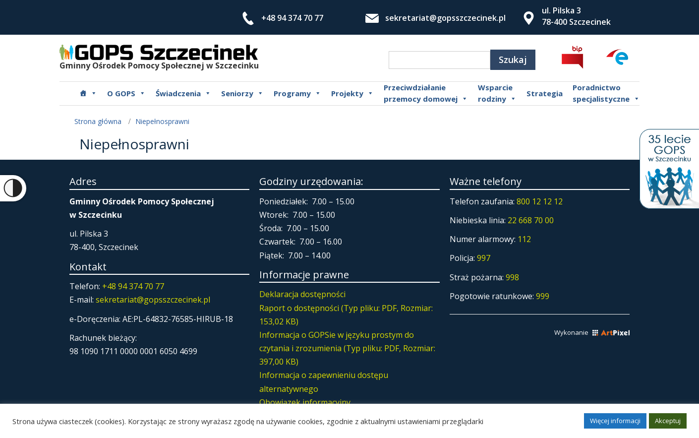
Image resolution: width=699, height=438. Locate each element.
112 (524, 239)
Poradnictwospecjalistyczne (606, 93)
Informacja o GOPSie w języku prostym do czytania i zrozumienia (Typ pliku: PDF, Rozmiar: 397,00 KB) (347, 348)
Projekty (352, 93)
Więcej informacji (615, 420)
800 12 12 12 (540, 201)
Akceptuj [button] (668, 420)
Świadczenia (183, 93)
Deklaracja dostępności (302, 294)
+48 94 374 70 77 (292, 17)
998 (512, 277)
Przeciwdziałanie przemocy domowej (426, 93)
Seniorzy (242, 93)
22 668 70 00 (531, 220)
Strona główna (97, 121)
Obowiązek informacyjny (304, 402)
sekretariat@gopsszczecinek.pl (445, 17)
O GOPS (126, 93)
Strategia (544, 93)
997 (483, 257)
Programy (297, 93)
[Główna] (88, 93)
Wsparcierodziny (497, 93)
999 (542, 296)
